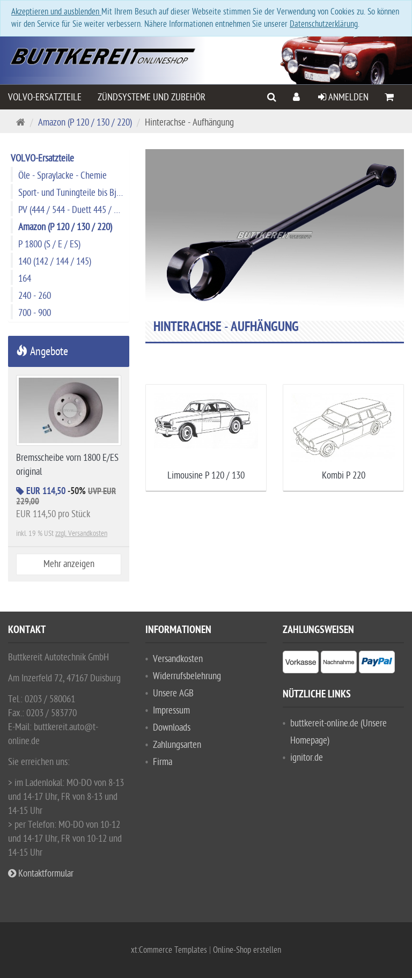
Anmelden (343, 97)
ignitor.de (306, 757)
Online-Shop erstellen (247, 950)
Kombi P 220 (343, 475)
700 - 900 (34, 313)
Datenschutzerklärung (324, 24)
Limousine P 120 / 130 (206, 475)
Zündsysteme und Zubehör (151, 97)
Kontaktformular (40, 873)
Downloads (171, 727)
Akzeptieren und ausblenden (56, 12)
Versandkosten (178, 659)
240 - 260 (34, 296)
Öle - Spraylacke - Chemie (62, 175)
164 (24, 278)
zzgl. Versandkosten (81, 533)
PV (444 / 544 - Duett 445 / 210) (73, 210)
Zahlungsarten (177, 745)
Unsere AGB (173, 693)
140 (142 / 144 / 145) (54, 261)
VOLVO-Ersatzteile (45, 97)
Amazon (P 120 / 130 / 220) (85, 122)
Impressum (171, 710)
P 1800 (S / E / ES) (49, 244)
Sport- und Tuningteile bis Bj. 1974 (73, 192)
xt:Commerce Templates (170, 950)
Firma (162, 762)
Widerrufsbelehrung (187, 676)
